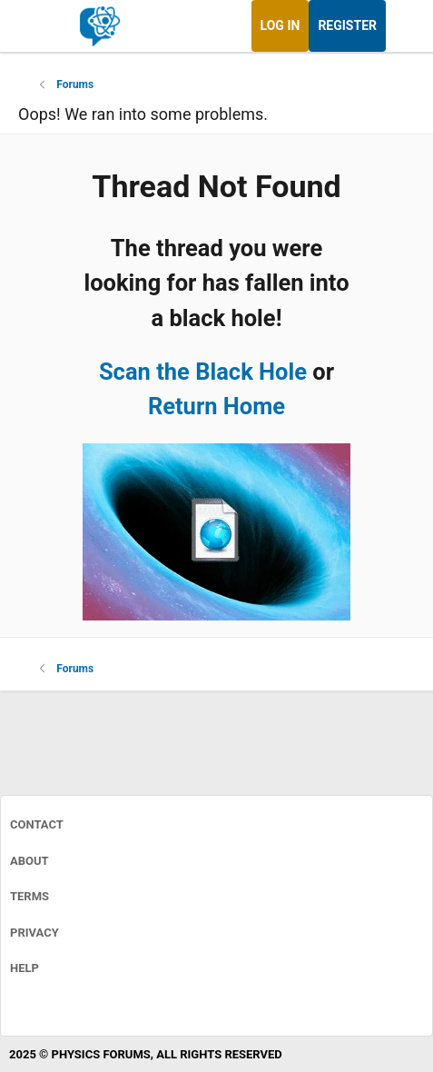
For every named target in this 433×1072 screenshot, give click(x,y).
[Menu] (34, 26)
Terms (29, 896)
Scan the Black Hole (203, 371)
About (29, 861)
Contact (37, 824)
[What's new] (403, 26)
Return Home (216, 406)
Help (24, 968)
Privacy (34, 932)
